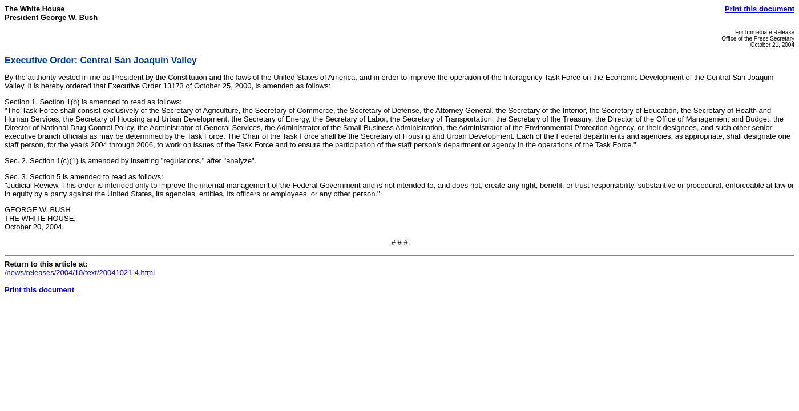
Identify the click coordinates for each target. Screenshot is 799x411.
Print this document (759, 9)
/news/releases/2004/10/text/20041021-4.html (80, 272)
